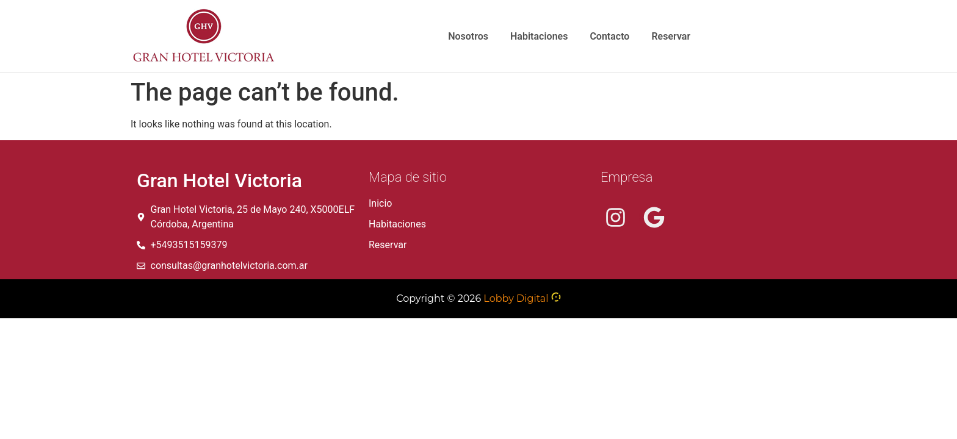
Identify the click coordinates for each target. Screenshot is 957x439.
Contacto (609, 36)
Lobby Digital (515, 298)
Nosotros (468, 36)
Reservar (670, 36)
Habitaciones (539, 36)
